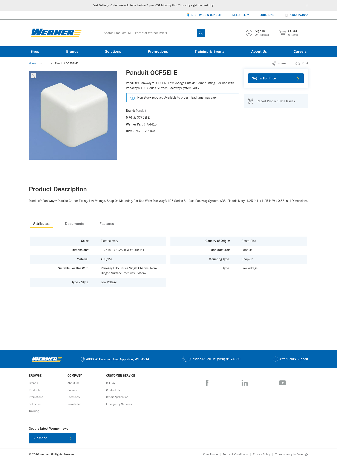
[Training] (34, 411)
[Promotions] (158, 51)
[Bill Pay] (110, 383)
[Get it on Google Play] (182, 438)
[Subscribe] (52, 438)
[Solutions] (113, 51)
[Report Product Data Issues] (271, 101)
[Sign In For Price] (276, 78)
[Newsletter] (74, 404)
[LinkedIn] (244, 383)
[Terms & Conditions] (238, 454)
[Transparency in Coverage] (291, 454)
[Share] (279, 63)
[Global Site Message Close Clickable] (307, 5)
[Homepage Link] (56, 33)
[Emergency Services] (119, 404)
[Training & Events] (209, 51)
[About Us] (259, 51)
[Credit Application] (117, 397)
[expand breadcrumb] (45, 63)
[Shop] (35, 51)
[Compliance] (213, 454)
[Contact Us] (113, 390)
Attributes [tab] (41, 224)
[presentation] (41, 224)
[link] (45, 63)
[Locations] (267, 15)
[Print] (302, 63)
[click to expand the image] (33, 75)
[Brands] (72, 51)
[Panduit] (141, 110)
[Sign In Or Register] (257, 33)
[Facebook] (207, 383)
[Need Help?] (240, 15)
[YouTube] (282, 383)
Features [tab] (107, 224)
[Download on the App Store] (154, 438)
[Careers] (300, 51)
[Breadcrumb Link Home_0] (32, 63)
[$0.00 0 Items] (288, 33)
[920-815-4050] (296, 15)
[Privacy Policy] (264, 454)
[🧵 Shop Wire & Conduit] (204, 15)
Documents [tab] (74, 224)
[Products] (34, 390)
